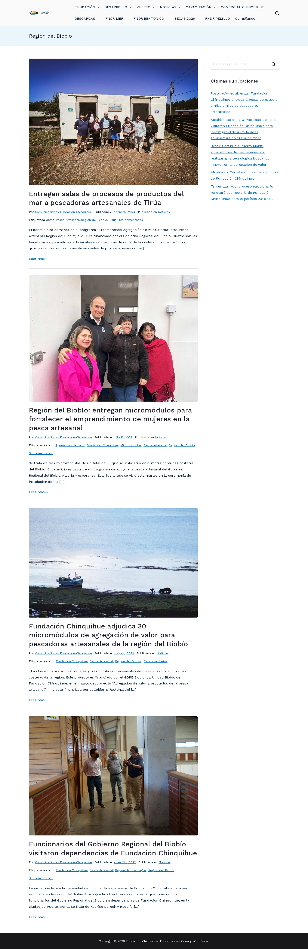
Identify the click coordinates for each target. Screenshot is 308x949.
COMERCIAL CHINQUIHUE (242, 7)
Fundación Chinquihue (102, 445)
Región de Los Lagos (130, 870)
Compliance (245, 18)
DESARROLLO (118, 7)
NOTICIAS (170, 7)
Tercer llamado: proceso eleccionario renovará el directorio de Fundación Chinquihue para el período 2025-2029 (243, 192)
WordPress (200, 941)
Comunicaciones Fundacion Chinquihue (63, 212)
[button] (97, 7)
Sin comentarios (131, 220)
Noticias (164, 212)
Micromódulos (130, 445)
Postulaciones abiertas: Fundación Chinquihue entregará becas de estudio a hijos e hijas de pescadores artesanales (244, 102)
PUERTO (146, 7)
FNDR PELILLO (217, 18)
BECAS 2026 (185, 18)
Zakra (185, 941)
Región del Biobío (94, 220)
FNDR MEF (114, 18)
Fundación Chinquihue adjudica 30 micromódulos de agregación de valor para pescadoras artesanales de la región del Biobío (108, 635)
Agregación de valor (70, 445)
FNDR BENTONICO (148, 18)
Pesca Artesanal (67, 220)
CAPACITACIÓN (201, 7)
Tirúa (113, 220)
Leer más (38, 259)
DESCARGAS (85, 18)
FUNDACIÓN (87, 7)
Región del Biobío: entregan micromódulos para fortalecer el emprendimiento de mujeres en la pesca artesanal (110, 419)
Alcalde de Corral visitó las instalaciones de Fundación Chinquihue (244, 175)
